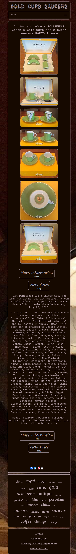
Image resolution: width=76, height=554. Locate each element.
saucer (59, 510)
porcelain (56, 499)
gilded (27, 501)
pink (32, 516)
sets (55, 505)
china (45, 504)
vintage (40, 522)
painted (18, 500)
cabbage (53, 522)
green (60, 482)
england (47, 517)
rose (17, 516)
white (62, 517)
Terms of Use (39, 548)
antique (44, 493)
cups (41, 487)
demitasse (25, 493)
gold (53, 487)
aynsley (52, 482)
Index (39, 533)
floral (19, 481)
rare (22, 505)
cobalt (23, 488)
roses (55, 517)
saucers (20, 510)
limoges (32, 505)
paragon (58, 495)
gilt (39, 517)
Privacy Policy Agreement (39, 543)
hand (45, 511)
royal (30, 481)
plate (31, 489)
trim (24, 517)
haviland (42, 482)
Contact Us (39, 538)
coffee (26, 521)
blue (35, 500)
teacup (35, 511)
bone (44, 500)
